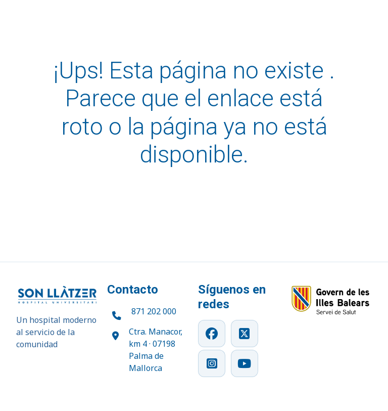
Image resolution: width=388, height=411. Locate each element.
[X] (244, 333)
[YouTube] (244, 363)
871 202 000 (153, 311)
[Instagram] (211, 363)
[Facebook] (211, 333)
